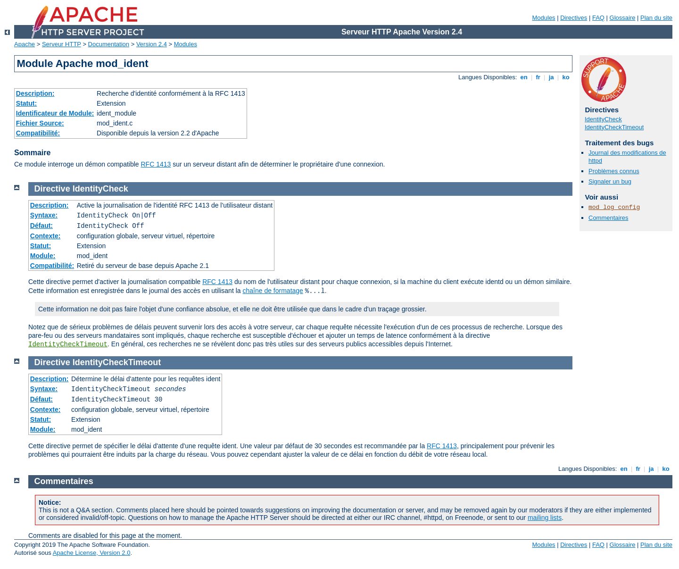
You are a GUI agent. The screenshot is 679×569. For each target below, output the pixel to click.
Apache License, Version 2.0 (92, 552)
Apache (24, 44)
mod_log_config (614, 207)
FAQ (598, 17)
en (524, 77)
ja (551, 77)
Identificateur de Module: (55, 113)
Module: (43, 255)
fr (538, 77)
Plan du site (656, 17)
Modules (543, 17)
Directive (52, 188)
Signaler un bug (609, 181)
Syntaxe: (44, 215)
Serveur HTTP (61, 44)
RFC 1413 (156, 164)
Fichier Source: (40, 123)
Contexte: (45, 236)
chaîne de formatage (272, 290)
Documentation (108, 44)
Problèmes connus (613, 171)
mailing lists (545, 517)
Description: (35, 93)
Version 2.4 (151, 44)
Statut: (26, 103)
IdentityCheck (603, 119)
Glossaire (623, 17)
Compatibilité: (38, 133)
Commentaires (608, 217)
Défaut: (41, 225)
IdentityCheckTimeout (614, 127)
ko (566, 77)
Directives (573, 17)
